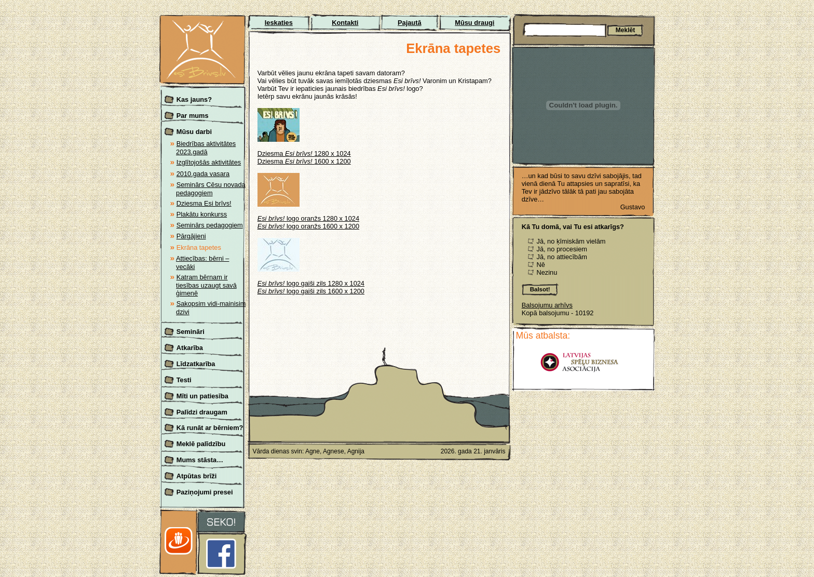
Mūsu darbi (194, 132)
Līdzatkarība (196, 364)
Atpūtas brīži (197, 476)
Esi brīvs (203, 21)
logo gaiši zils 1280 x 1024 (310, 283)
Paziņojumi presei (205, 492)
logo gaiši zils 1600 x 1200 (310, 291)
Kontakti (345, 22)
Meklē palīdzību (201, 444)
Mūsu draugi (474, 22)
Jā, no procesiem (561, 249)
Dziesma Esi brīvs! (204, 203)
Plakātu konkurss (202, 214)
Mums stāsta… (200, 460)
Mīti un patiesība (202, 396)
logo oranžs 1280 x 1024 (308, 218)
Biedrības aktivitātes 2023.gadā (206, 148)
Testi (184, 380)
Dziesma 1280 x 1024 (304, 153)
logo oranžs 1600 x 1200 (308, 226)
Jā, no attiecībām (561, 257)
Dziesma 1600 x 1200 (304, 161)
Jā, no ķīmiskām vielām (570, 241)
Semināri (191, 332)
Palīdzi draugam (202, 412)
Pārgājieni (191, 236)
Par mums (193, 115)
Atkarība (190, 348)
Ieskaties (279, 22)
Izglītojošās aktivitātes (209, 162)
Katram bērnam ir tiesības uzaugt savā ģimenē (206, 285)
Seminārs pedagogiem (210, 225)
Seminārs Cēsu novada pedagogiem (211, 189)
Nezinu (546, 272)
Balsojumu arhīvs (547, 305)
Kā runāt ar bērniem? (210, 428)
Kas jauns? (194, 99)
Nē (540, 265)
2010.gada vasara (203, 174)
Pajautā (410, 22)
